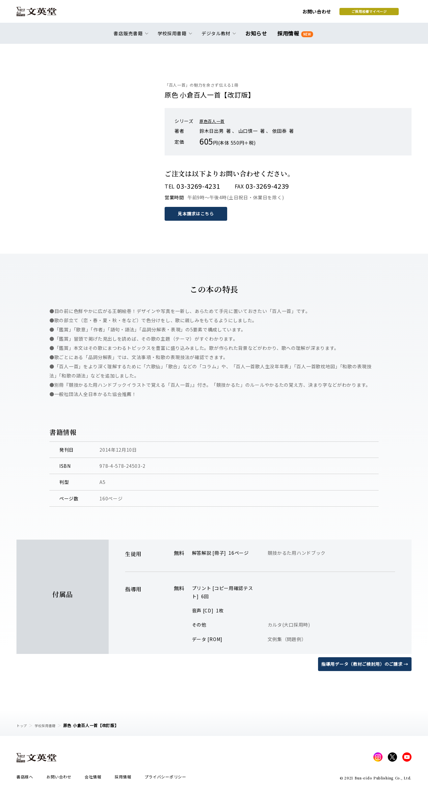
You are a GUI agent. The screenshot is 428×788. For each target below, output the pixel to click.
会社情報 (93, 778)
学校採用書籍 (49, 725)
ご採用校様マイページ (316, 13)
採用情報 (293, 37)
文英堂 (42, 14)
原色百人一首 (214, 121)
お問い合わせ (263, 14)
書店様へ (24, 778)
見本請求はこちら (197, 213)
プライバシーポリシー (165, 778)
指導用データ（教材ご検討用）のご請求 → (361, 663)
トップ (22, 725)
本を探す (382, 13)
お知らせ (257, 37)
